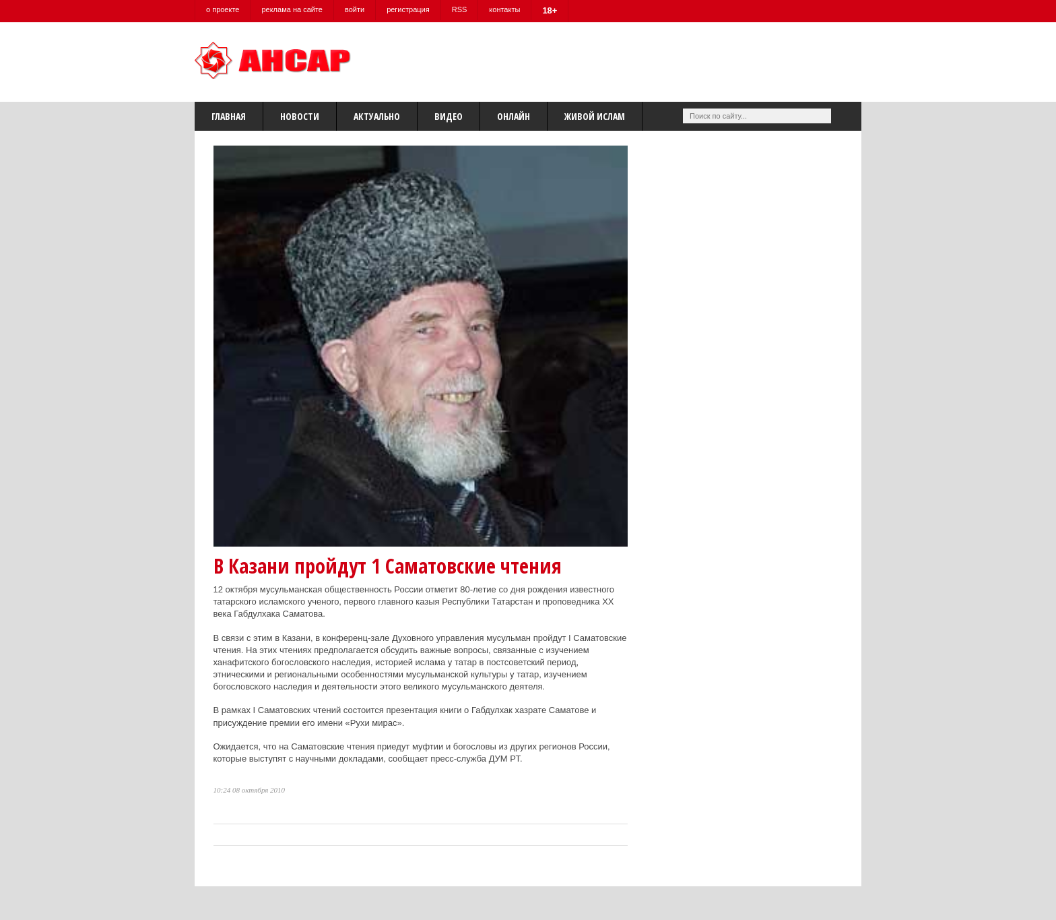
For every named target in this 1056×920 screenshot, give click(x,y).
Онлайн (513, 116)
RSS (459, 9)
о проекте (222, 9)
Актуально (377, 116)
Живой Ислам (594, 116)
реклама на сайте (292, 9)
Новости (299, 116)
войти (354, 9)
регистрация (408, 9)
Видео (448, 116)
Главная (228, 116)
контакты (504, 9)
